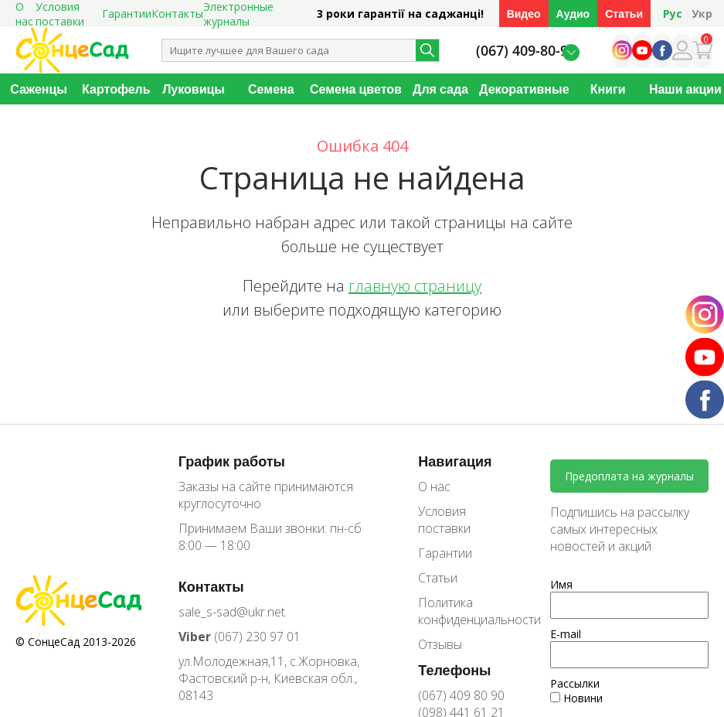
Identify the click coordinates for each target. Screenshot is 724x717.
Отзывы (440, 644)
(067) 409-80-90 (526, 51)
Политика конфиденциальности (468, 611)
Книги (608, 88)
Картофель (116, 88)
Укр (702, 13)
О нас (434, 486)
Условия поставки (444, 520)
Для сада (440, 88)
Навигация (454, 461)
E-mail (565, 634)
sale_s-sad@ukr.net (231, 611)
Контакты (177, 13)
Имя (561, 584)
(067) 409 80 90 (461, 695)
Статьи (624, 13)
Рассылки (575, 683)
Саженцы (38, 88)
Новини (576, 698)
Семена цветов (356, 88)
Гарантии (126, 13)
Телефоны (454, 670)
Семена (271, 88)
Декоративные (524, 88)
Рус (672, 13)
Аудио (573, 13)
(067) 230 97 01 (239, 636)
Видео (524, 13)
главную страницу (414, 285)
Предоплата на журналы (629, 476)
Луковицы (193, 88)
